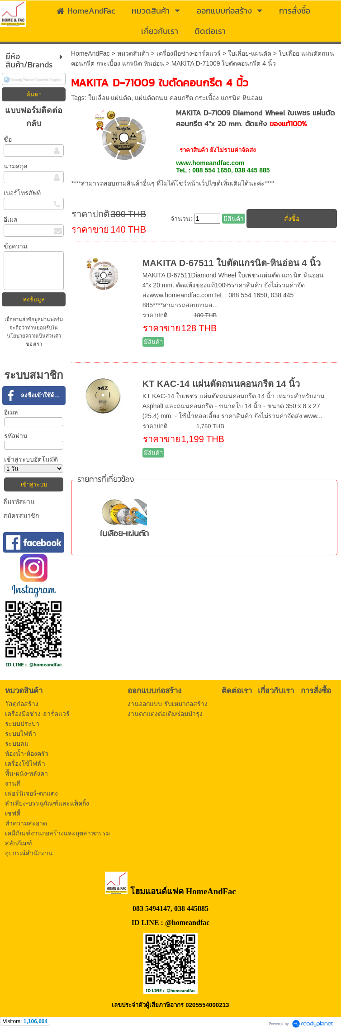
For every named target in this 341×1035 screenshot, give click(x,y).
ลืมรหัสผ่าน (19, 501)
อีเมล (11, 219)
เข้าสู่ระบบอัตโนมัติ (31, 459)
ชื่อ (8, 139)
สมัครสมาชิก (21, 515)
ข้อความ (15, 246)
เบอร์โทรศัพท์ (22, 192)
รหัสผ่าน (16, 435)
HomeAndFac (90, 53)
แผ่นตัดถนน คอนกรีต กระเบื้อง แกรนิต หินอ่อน (199, 97)
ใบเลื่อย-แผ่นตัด (249, 53)
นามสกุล (16, 166)
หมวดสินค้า (133, 53)
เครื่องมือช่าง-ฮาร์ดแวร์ (188, 53)
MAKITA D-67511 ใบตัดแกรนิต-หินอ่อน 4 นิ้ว (231, 263)
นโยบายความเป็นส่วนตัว (34, 336)
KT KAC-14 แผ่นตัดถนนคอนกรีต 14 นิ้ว (221, 384)
